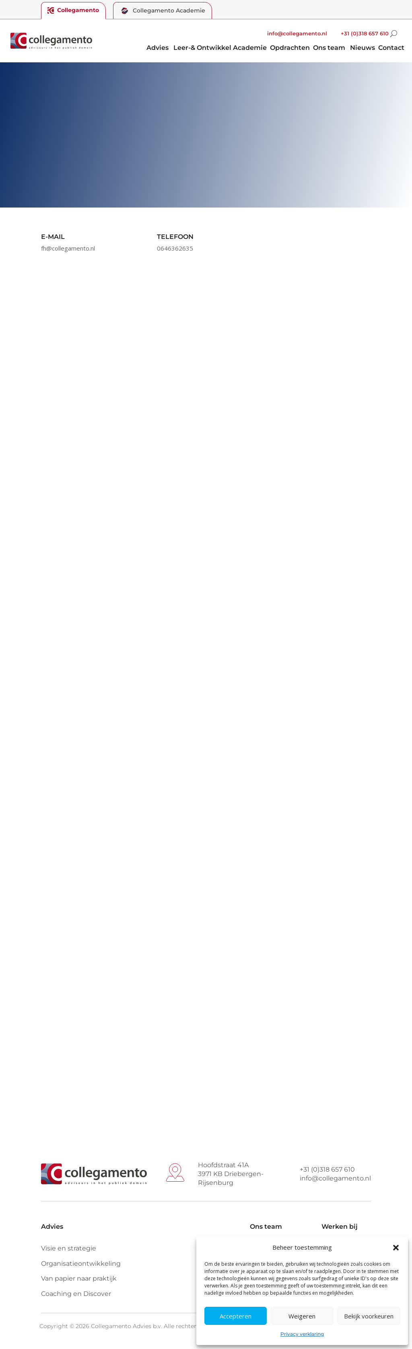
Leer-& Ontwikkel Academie (220, 48)
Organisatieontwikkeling (81, 1263)
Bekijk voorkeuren (368, 1316)
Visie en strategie (68, 1248)
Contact (391, 48)
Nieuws (362, 48)
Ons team (329, 48)
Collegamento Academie (163, 11)
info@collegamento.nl (297, 34)
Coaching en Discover (76, 1294)
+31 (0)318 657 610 (365, 34)
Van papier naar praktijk (79, 1278)
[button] (396, 1248)
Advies (157, 48)
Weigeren (301, 1316)
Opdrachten (290, 48)
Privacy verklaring (302, 1334)
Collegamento (73, 10)
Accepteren (235, 1316)
